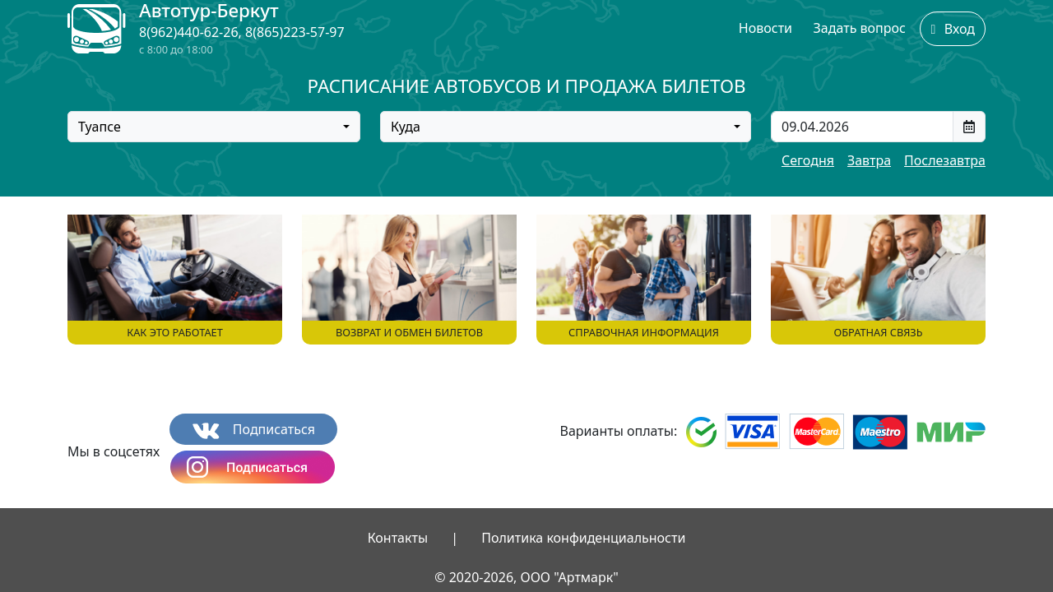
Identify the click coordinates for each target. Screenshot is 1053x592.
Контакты (398, 538)
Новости (765, 28)
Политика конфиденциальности (583, 538)
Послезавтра (945, 160)
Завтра (869, 160)
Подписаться (254, 429)
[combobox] (213, 126)
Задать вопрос (860, 28)
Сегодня (808, 160)
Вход (952, 29)
